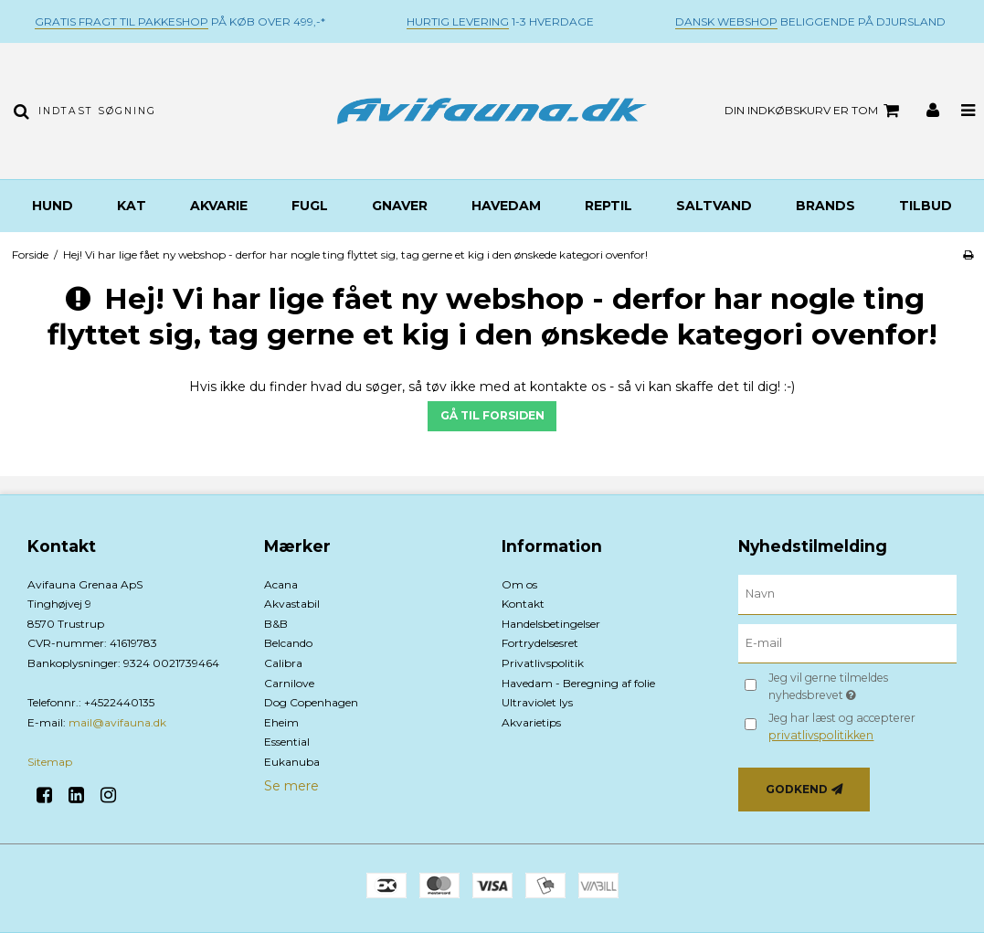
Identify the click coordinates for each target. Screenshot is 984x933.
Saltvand (714, 205)
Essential (287, 741)
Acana (281, 584)
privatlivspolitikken (820, 735)
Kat (131, 205)
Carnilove (289, 683)
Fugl (309, 205)
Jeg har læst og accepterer (841, 726)
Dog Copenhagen (311, 702)
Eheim (281, 722)
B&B (276, 624)
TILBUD (925, 205)
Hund (52, 205)
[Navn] (847, 593)
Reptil (608, 205)
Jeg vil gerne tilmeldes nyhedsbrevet (856, 685)
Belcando (288, 643)
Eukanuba (292, 762)
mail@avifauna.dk (117, 722)
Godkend (797, 789)
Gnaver (400, 205)
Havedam (506, 205)
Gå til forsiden (492, 415)
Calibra (283, 663)
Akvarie (219, 205)
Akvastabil (292, 603)
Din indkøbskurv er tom (815, 110)
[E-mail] (847, 642)
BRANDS (825, 205)
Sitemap (49, 762)
